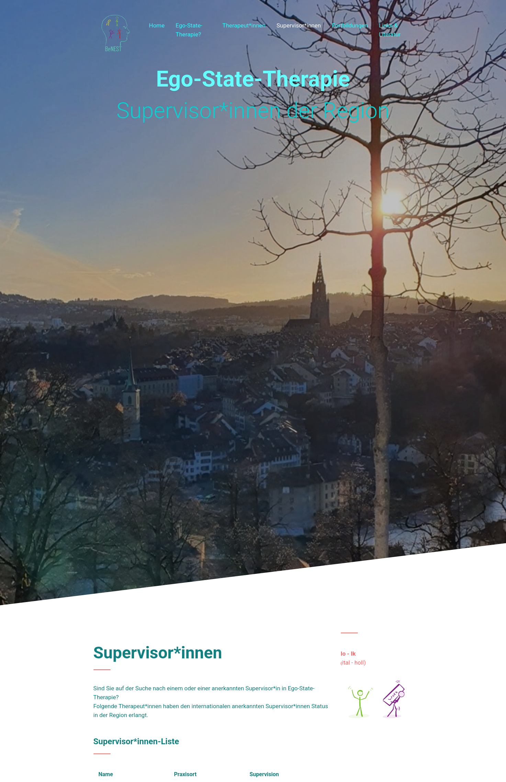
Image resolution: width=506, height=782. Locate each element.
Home (157, 25)
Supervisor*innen (299, 25)
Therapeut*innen (244, 25)
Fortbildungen (350, 25)
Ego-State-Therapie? (189, 30)
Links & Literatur (390, 30)
